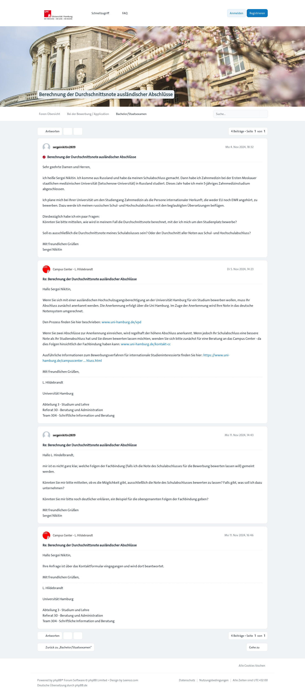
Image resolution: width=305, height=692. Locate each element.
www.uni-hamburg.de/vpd (121, 321)
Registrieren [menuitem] (257, 13)
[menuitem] (98, 13)
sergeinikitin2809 (64, 147)
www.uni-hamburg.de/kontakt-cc (146, 343)
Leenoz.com (130, 680)
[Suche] (255, 113)
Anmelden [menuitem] (236, 13)
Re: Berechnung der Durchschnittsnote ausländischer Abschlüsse (90, 278)
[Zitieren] (258, 146)
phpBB (57, 680)
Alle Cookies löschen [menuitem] (249, 665)
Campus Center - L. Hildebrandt (73, 269)
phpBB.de (81, 685)
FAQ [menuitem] (122, 13)
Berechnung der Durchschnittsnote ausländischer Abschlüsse (91, 156)
